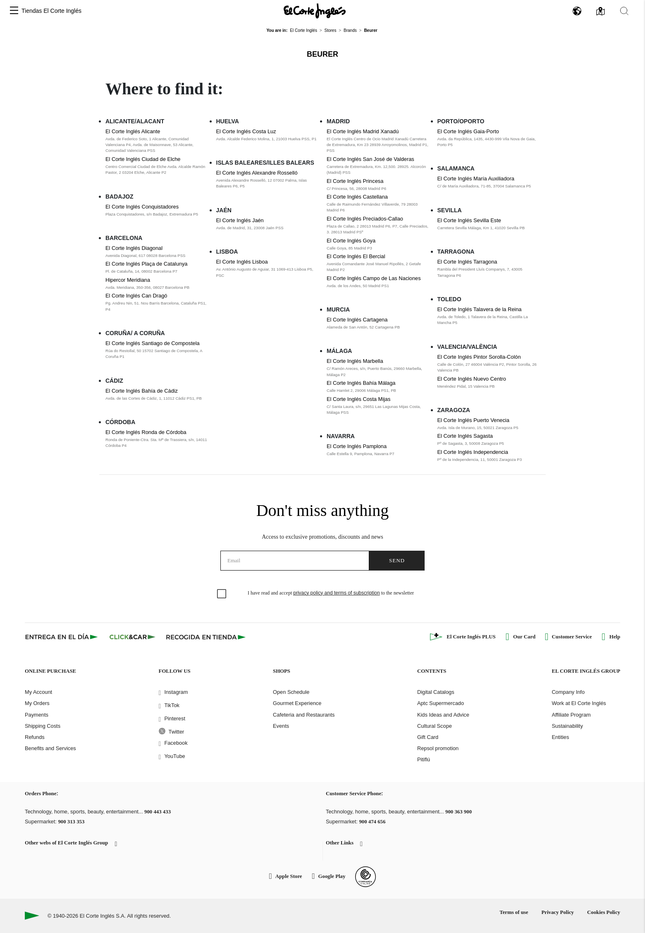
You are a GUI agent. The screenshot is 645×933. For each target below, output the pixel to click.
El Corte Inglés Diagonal (133, 248)
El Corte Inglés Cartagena (357, 320)
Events (281, 726)
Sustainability (567, 726)
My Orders (37, 703)
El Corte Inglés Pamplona (357, 446)
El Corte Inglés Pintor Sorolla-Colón (479, 357)
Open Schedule (291, 692)
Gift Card (427, 737)
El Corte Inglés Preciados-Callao (365, 219)
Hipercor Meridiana (127, 280)
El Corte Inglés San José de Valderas (370, 159)
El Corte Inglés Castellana (357, 197)
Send (397, 560)
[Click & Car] (132, 636)
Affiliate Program (571, 715)
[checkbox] (222, 594)
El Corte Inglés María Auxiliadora (475, 178)
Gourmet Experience (297, 703)
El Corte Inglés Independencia (472, 452)
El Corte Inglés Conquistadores (142, 207)
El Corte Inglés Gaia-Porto (468, 131)
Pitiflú (423, 759)
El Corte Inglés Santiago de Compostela (152, 343)
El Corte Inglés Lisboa (242, 262)
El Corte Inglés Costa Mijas (358, 399)
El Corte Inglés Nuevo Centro (471, 379)
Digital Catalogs (435, 692)
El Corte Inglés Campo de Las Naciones (374, 278)
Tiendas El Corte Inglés (51, 10)
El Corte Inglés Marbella (355, 361)
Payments (36, 715)
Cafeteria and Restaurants (303, 715)
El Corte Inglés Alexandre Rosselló (257, 173)
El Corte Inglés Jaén (240, 220)
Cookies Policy (603, 912)
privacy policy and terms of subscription (336, 593)
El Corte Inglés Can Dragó (136, 296)
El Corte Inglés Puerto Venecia (473, 420)
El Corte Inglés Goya (351, 240)
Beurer (322, 54)
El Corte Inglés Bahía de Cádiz (141, 391)
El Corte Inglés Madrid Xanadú (363, 131)
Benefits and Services (50, 748)
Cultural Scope (434, 726)
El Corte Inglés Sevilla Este (469, 220)
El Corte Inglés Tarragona (467, 262)
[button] (14, 11)
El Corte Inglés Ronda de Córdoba (145, 432)
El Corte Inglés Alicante (132, 131)
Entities (560, 737)
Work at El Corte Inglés (579, 703)
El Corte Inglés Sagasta (465, 436)
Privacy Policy (557, 912)
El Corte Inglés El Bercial (356, 256)
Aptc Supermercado (440, 703)
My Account (38, 692)
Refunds (35, 737)
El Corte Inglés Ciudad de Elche (142, 159)
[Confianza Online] (365, 876)
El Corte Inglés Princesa (355, 181)
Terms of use (513, 912)
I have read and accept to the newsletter (331, 593)
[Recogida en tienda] (205, 636)
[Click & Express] (62, 636)
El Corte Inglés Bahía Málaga (361, 383)
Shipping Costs (42, 726)
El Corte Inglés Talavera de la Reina (479, 309)
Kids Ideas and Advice (443, 715)
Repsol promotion (438, 748)
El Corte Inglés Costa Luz (246, 131)
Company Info (568, 692)
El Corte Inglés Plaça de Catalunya (146, 264)
